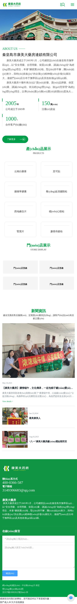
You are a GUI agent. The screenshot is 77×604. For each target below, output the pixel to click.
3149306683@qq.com (18, 490)
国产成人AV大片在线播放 (12, 602)
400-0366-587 (12, 482)
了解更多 (16, 139)
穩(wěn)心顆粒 (56, 211)
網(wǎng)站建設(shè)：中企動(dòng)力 (18, 585)
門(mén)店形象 (20, 268)
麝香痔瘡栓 (56, 231)
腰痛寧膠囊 (20, 191)
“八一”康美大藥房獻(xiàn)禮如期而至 (48, 441)
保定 (38, 585)
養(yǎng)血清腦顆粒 (56, 191)
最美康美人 (35, 418)
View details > (7, 401)
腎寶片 (20, 231)
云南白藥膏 (20, 171)
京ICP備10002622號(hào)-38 (15, 592)
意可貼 (56, 171)
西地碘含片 (20, 211)
